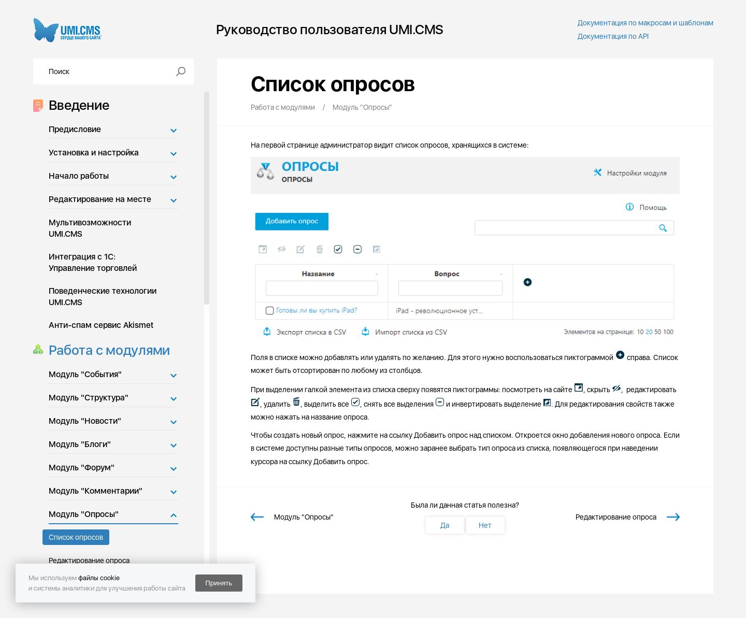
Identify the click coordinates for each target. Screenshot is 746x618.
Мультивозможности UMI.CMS (90, 228)
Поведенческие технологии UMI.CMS (102, 296)
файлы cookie (99, 578)
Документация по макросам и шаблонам (645, 23)
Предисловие (75, 129)
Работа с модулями (106, 350)
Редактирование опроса (89, 560)
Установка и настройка (94, 152)
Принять (218, 583)
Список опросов (76, 537)
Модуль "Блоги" (80, 444)
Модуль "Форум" (81, 467)
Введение (75, 105)
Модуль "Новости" (85, 421)
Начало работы (79, 176)
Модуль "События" (85, 374)
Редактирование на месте (100, 199)
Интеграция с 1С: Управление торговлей (93, 262)
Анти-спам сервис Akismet (101, 325)
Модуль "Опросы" (84, 514)
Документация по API (613, 36)
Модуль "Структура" (88, 398)
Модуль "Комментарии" (95, 491)
